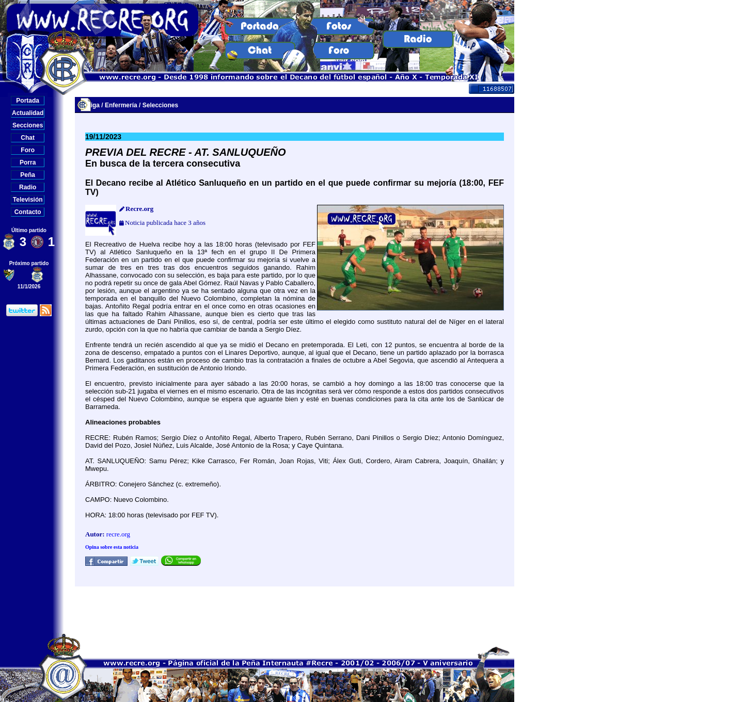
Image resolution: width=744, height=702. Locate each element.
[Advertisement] (295, 609)
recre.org (118, 534)
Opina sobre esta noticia (111, 547)
